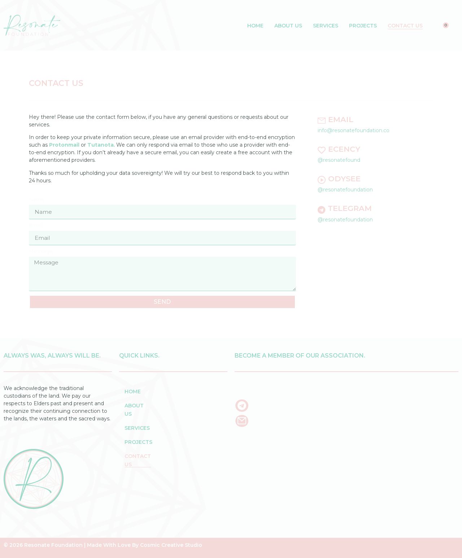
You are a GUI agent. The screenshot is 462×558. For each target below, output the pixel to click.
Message (41, 252)
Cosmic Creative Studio (171, 545)
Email (36, 226)
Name (37, 200)
